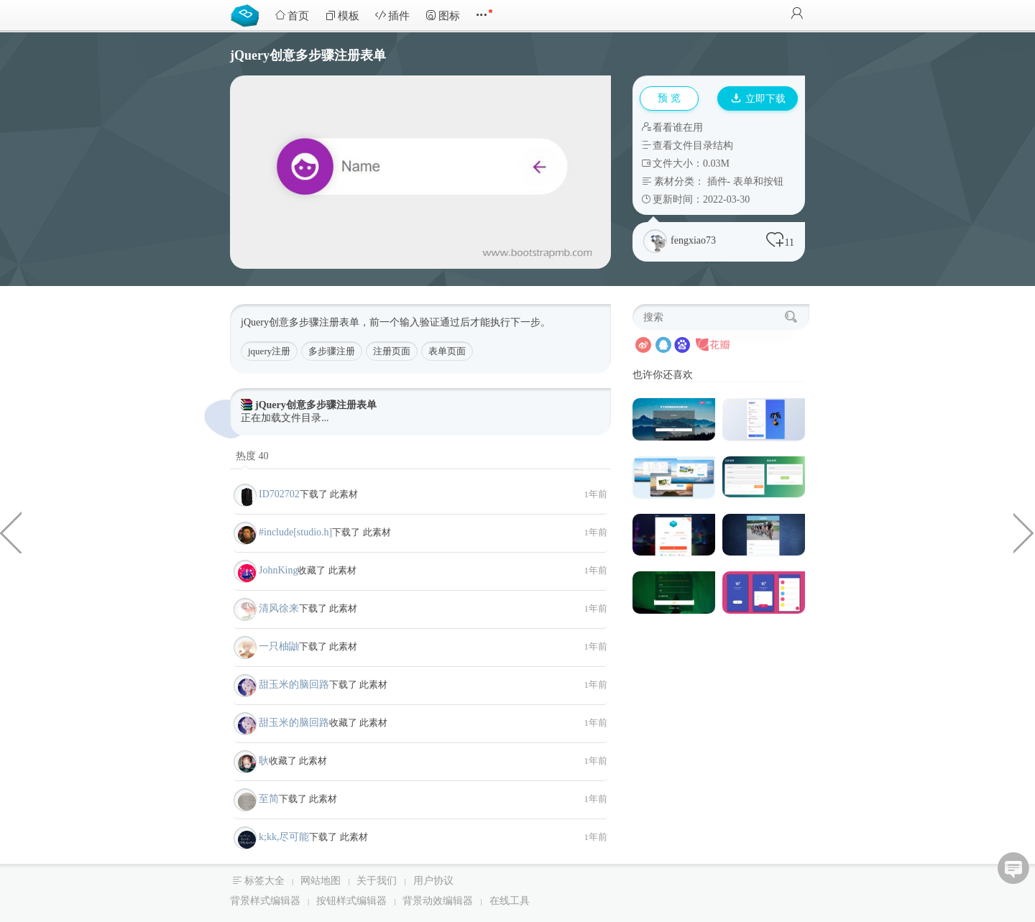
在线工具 (509, 900)
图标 (443, 15)
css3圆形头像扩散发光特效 (1024, 531)
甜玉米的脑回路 (294, 684)
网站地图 (320, 880)
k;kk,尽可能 (284, 836)
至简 (269, 798)
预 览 (669, 98)
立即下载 (758, 98)
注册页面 (391, 351)
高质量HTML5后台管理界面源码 (11, 531)
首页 (292, 15)
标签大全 (264, 880)
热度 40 (252, 456)
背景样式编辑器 (265, 900)
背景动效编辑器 (437, 900)
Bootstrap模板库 (248, 14)
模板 (342, 15)
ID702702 (279, 494)
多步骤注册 (331, 351)
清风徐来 (279, 608)
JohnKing (278, 570)
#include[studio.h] (295, 532)
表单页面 (447, 351)
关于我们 (376, 880)
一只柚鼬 (279, 646)
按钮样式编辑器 (351, 900)
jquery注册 (269, 351)
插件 (392, 15)
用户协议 (433, 880)
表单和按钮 (758, 181)
